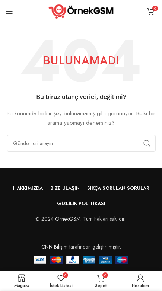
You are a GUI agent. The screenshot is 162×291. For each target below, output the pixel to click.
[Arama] (81, 143)
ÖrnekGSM (67, 219)
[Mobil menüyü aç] (9, 11)
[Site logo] (81, 10)
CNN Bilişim (54, 246)
